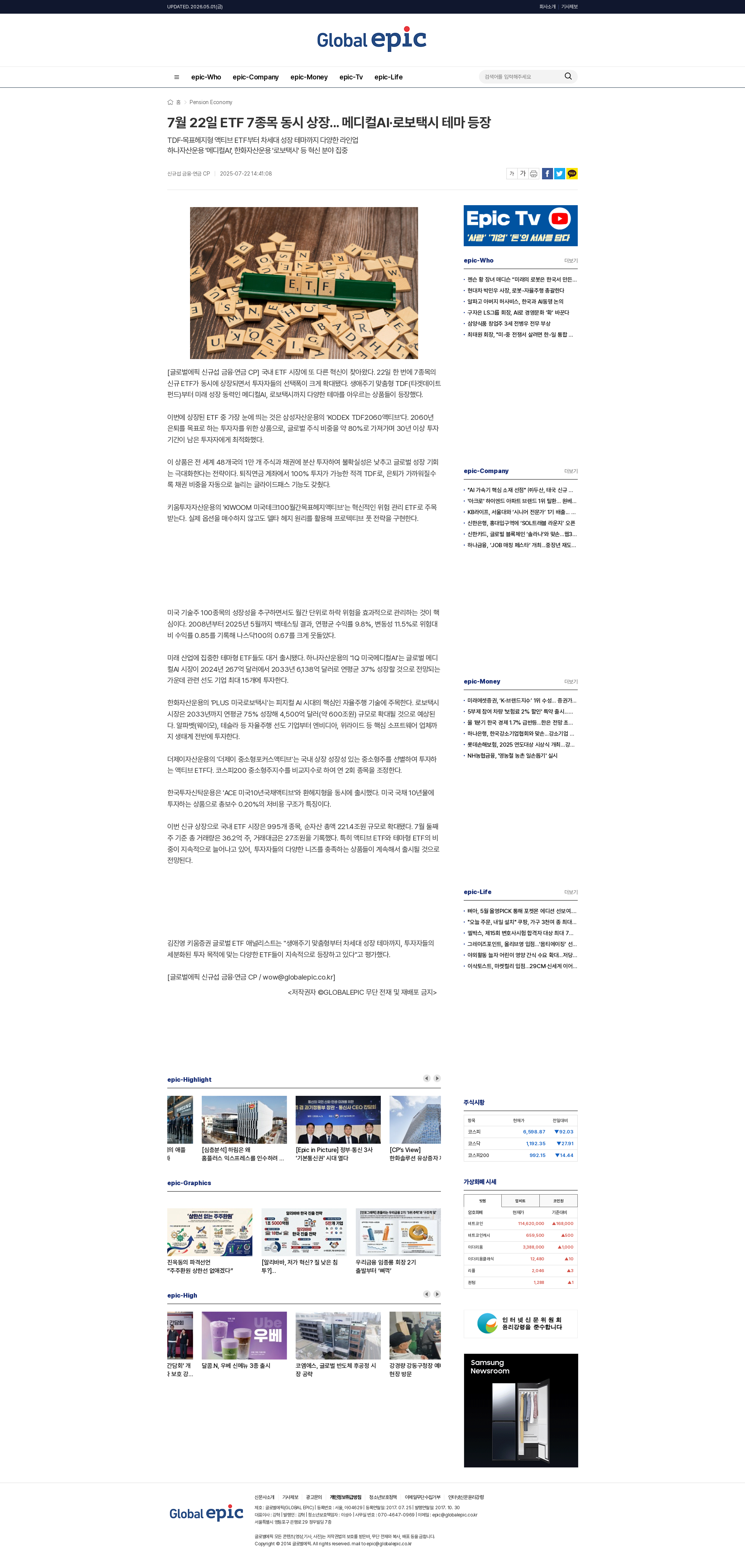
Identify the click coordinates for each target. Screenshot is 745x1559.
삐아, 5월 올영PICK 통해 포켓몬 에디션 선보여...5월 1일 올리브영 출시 (523, 911)
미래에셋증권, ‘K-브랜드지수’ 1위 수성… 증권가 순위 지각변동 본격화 (523, 700)
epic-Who (206, 77)
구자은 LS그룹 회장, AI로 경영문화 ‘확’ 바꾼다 (518, 312)
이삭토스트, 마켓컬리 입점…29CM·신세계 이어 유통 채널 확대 (523, 966)
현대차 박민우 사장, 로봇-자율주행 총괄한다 (516, 290)
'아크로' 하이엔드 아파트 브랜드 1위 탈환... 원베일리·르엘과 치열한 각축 (523, 501)
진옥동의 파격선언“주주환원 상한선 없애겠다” (200, 1266)
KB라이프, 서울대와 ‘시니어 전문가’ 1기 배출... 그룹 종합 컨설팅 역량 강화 (523, 512)
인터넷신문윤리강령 (465, 1497)
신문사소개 (264, 1497)
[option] (213, 1129)
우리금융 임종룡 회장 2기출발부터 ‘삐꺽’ (386, 1266)
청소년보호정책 (382, 1497)
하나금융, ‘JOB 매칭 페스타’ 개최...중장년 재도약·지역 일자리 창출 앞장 (523, 545)
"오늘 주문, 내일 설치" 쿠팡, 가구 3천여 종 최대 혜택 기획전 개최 (523, 922)
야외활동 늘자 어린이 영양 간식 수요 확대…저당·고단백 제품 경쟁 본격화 (523, 955)
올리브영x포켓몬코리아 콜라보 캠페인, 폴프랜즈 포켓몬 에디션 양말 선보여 (302, 1370)
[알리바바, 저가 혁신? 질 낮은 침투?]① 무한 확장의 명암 (300, 1267)
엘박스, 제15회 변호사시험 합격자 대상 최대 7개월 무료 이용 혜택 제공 (523, 933)
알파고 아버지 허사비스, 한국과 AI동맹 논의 (516, 301)
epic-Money (309, 77)
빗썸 (482, 1200)
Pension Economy (211, 102)
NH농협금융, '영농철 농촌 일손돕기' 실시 (513, 755)
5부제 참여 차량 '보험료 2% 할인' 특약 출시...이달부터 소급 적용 (523, 711)
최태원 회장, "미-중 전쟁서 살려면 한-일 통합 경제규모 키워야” (523, 334)
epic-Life (388, 77)
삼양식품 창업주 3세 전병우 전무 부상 (509, 323)
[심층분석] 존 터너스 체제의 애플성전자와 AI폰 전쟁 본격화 (392, 1154)
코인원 (558, 1200)
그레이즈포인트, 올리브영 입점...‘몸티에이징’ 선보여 (523, 944)
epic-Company (256, 77)
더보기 (571, 261)
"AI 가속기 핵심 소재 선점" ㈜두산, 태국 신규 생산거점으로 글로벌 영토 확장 (523, 490)
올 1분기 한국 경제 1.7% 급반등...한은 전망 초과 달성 (523, 722)
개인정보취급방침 (345, 1497)
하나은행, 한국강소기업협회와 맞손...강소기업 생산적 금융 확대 (523, 733)
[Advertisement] (304, 564)
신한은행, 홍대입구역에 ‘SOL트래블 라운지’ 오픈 (521, 523)
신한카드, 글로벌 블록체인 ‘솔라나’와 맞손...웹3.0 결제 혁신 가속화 (523, 534)
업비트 (520, 1200)
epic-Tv (351, 77)
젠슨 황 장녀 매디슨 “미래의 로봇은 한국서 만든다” (523, 279)
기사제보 (569, 6)
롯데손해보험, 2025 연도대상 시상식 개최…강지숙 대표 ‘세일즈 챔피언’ (523, 744)
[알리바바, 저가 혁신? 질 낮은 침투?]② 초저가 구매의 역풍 (204, 1154)
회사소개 (547, 6)
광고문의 (314, 1497)
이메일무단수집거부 (422, 1497)
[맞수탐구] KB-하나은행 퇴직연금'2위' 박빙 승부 (299, 1154)
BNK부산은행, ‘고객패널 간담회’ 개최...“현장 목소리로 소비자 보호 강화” (394, 1370)
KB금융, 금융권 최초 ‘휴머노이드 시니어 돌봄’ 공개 (208, 1370)
